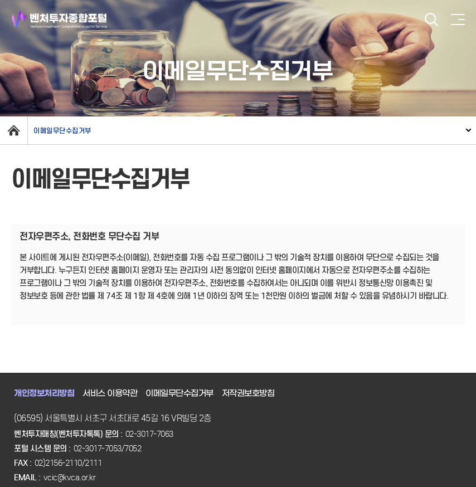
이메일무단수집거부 (62, 130)
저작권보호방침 (248, 393)
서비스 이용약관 (109, 393)
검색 (431, 20)
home (14, 130)
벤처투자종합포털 (59, 19)
